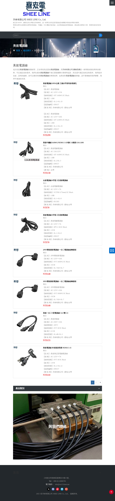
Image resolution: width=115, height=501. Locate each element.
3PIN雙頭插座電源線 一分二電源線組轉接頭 (59, 281)
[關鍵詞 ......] (56, 35)
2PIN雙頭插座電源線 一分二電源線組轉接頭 (59, 250)
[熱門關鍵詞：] (100, 35)
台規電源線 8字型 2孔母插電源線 (55, 180)
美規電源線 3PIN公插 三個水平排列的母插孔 (60, 83)
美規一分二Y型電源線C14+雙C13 (55, 313)
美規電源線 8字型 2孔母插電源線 (55, 215)
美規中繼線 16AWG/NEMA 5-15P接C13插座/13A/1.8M (63, 143)
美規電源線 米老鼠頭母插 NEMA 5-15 (57, 348)
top (111, 492)
